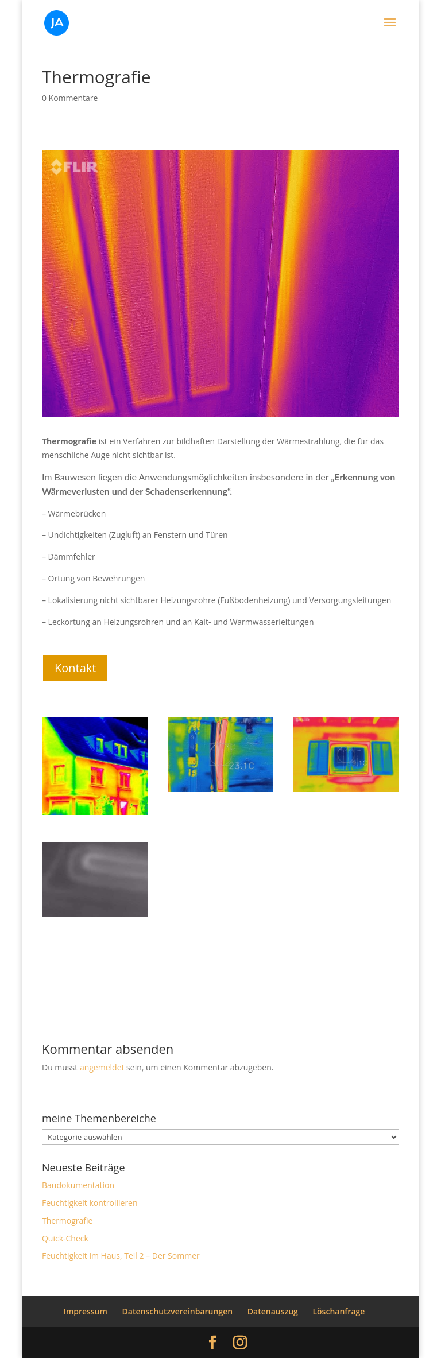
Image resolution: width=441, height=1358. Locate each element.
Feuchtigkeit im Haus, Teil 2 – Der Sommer (121, 1255)
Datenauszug (272, 1311)
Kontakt (75, 668)
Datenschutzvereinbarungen (177, 1311)
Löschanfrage (338, 1311)
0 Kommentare (70, 97)
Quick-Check (65, 1238)
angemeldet (102, 1067)
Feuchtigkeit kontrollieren (90, 1202)
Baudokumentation (78, 1184)
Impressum (85, 1311)
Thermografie (67, 1220)
